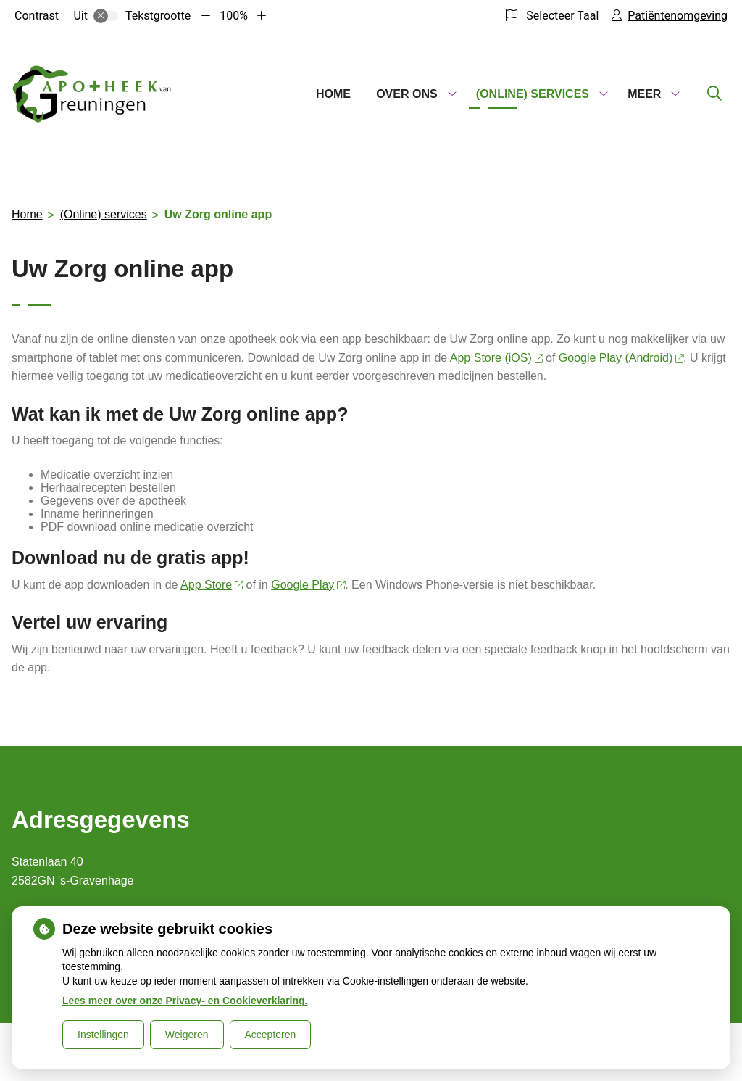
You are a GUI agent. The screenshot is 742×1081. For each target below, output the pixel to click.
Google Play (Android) (621, 358)
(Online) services (532, 94)
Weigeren (187, 1034)
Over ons (406, 94)
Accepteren (270, 1034)
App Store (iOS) (496, 358)
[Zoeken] (714, 94)
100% (234, 15)
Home (333, 94)
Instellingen (103, 1034)
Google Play (308, 585)
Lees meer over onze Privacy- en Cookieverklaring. (185, 1000)
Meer (644, 94)
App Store (211, 585)
